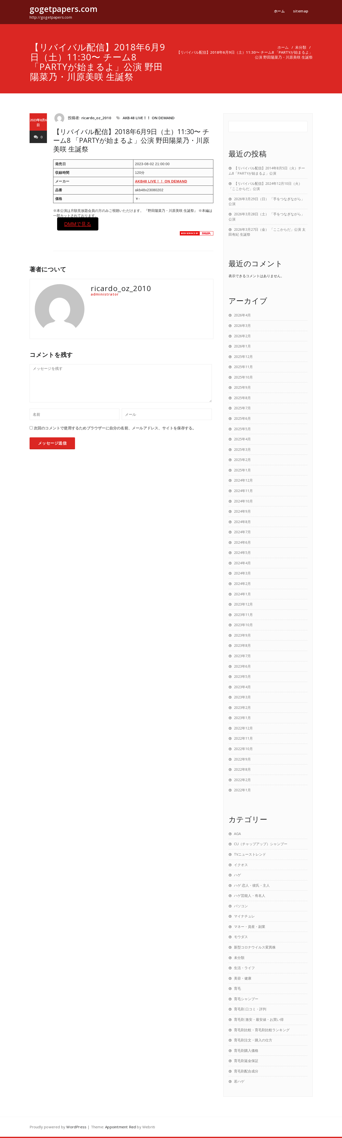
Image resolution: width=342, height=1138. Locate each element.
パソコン (241, 906)
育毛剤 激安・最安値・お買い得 (259, 1019)
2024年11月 (243, 490)
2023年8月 (242, 645)
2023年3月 (242, 697)
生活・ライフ (244, 967)
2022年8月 (242, 769)
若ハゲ (239, 1081)
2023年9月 (242, 635)
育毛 (237, 988)
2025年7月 (242, 408)
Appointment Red (120, 1126)
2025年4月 (242, 439)
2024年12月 (243, 480)
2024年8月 (242, 521)
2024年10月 (243, 501)
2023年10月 (243, 624)
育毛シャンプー (246, 998)
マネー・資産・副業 (249, 926)
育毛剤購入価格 (246, 1050)
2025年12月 (243, 356)
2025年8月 (242, 397)
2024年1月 (242, 594)
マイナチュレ (244, 916)
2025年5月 (242, 428)
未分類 (300, 47)
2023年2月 (242, 707)
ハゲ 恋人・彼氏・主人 (252, 885)
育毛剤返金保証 (246, 1060)
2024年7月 (242, 532)
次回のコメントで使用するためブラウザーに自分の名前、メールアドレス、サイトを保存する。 (115, 427)
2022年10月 (243, 748)
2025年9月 (242, 387)
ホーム (279, 11)
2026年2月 (242, 336)
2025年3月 (242, 449)
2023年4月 (242, 686)
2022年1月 (242, 790)
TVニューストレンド (250, 854)
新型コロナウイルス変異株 (255, 947)
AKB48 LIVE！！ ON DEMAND (149, 117)
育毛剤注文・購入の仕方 (253, 1040)
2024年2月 (242, 583)
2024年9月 (242, 511)
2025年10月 (243, 377)
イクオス (241, 864)
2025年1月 (242, 470)
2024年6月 (242, 542)
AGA (237, 833)
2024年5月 (242, 552)
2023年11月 (243, 614)
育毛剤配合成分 (246, 1071)
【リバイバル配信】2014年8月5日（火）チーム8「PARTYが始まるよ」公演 (266, 171)
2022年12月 (243, 728)
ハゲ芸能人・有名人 (249, 895)
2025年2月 (242, 459)
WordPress (76, 1126)
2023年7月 (242, 655)
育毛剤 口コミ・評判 (250, 1009)
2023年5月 (242, 676)
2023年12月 (243, 604)
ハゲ (237, 874)
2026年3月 (242, 325)
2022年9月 (242, 759)
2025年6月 (242, 418)
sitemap (300, 11)
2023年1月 (242, 717)
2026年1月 (242, 346)
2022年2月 (242, 779)
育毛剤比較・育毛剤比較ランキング (262, 1029)
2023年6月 (242, 666)
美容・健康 (242, 978)
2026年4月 (242, 315)
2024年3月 (242, 573)
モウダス (241, 936)
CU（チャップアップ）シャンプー (260, 843)
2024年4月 (242, 563)
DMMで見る (77, 224)
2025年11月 (243, 366)
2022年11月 (243, 738)
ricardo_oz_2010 (96, 117)
